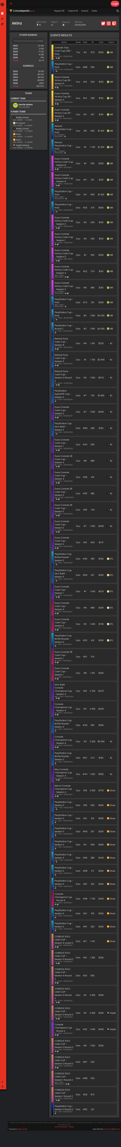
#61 (85, 926)
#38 (85, 899)
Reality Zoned (22, 118)
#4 (85, 194)
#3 (85, 52)
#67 (85, 758)
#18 (85, 510)
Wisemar (117, 1145)
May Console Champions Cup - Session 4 (63, 773)
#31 (85, 657)
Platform (66, 22)
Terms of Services (61, 1143)
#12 (85, 82)
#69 (85, 428)
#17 (85, 941)
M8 (111, 52)
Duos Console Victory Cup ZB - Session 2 (63, 113)
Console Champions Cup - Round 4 (63, 897)
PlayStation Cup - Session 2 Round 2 (63, 1122)
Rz (111, 343)
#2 (85, 315)
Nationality (42, 22)
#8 (85, 673)
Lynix (110, 1145)
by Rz (33, 11)
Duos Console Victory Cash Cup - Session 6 (63, 178)
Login (115, 3)
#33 (85, 640)
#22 (85, 271)
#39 (85, 858)
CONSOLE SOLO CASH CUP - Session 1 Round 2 (64, 1089)
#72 (85, 302)
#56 (85, 575)
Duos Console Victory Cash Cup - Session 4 (63, 270)
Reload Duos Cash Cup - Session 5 (61, 358)
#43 (85, 444)
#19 (85, 790)
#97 (85, 1073)
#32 (85, 979)
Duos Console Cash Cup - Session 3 (62, 410)
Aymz (106, 1145)
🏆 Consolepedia (22, 11)
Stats (94, 11)
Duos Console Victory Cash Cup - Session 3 (63, 286)
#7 (85, 395)
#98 (85, 67)
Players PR (60, 11)
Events (85, 11)
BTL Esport (20, 123)
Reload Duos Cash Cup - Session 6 (61, 342)
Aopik (113, 1018)
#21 (85, 818)
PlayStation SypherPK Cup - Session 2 (63, 394)
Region (54, 22)
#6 (85, 288)
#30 (85, 493)
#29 (85, 477)
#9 (85, 131)
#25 (85, 208)
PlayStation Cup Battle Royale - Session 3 (63, 557)
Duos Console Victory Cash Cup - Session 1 (63, 237)
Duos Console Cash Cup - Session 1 (62, 443)
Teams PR (73, 11)
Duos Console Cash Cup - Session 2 (62, 541)
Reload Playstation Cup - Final (63, 129)
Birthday (79, 22)
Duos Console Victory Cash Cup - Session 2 (63, 221)
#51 (85, 884)
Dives (18, 134)
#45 (85, 725)
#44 (85, 774)
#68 (85, 871)
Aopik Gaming (22, 145)
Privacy (71, 1143)
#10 (85, 542)
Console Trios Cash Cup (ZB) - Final (63, 51)
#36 (85, 559)
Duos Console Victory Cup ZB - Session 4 (63, 97)
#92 (85, 1124)
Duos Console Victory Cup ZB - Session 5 (63, 80)
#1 (85, 147)
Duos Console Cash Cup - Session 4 (62, 476)
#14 (85, 98)
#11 (85, 114)
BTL (111, 559)
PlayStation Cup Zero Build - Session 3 (63, 427)
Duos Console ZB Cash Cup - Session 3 (64, 492)
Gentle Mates (26, 104)
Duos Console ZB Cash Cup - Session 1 (64, 655)
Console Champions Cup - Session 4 (63, 707)
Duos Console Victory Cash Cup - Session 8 (63, 162)
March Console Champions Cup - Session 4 (63, 789)
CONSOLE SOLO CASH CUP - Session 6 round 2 (64, 940)
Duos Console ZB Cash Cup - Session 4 (64, 459)
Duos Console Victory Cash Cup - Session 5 (63, 253)
